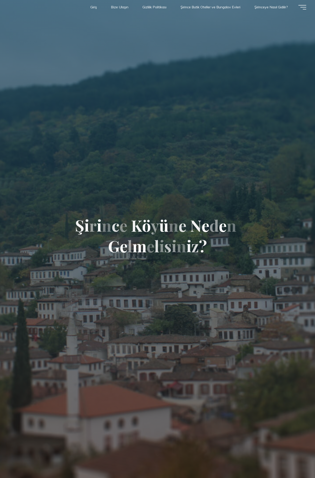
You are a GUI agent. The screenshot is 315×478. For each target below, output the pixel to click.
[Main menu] (302, 7)
